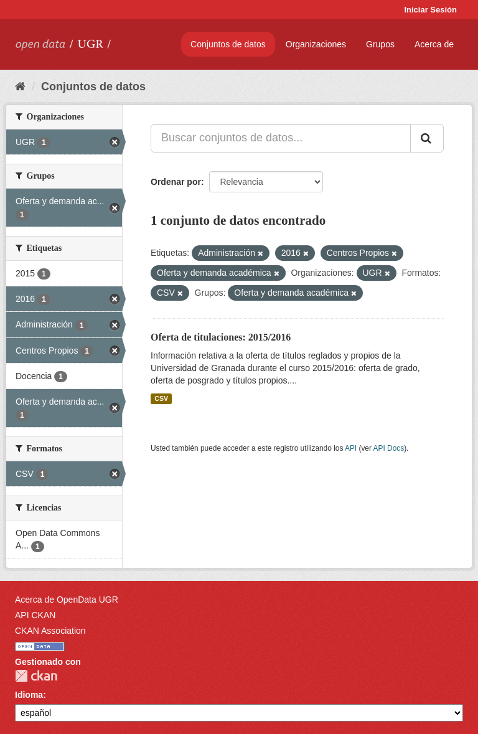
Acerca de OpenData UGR (66, 600)
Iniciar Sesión (430, 9)
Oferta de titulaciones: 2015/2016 (221, 337)
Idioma (29, 695)
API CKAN (35, 615)
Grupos (380, 44)
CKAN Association (50, 631)
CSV (161, 398)
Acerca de (434, 44)
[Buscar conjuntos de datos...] (281, 138)
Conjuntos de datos (228, 44)
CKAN (36, 675)
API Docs (389, 448)
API (351, 448)
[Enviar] (427, 138)
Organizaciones (316, 44)
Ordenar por (176, 182)
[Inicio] (20, 86)
